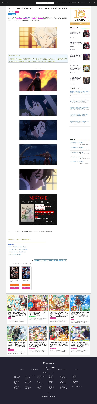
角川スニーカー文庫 (17, 376)
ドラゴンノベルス (16, 386)
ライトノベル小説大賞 (33, 316)
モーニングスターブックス (76, 383)
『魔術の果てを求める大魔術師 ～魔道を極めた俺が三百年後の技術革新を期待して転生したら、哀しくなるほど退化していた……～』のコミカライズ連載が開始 (76, 57)
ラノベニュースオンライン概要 (48, 367)
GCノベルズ (73, 380)
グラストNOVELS (63, 387)
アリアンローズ (39, 380)
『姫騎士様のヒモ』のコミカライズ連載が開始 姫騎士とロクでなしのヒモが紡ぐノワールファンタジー (75, 32)
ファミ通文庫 (74, 375)
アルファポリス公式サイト (14, 254)
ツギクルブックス (39, 375)
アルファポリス (44, 260)
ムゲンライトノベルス (63, 388)
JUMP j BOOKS (27, 382)
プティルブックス (63, 377)
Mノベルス (73, 377)
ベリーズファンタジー (17, 388)
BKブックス (15, 387)
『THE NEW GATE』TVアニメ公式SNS (17, 249)
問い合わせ (48, 369)
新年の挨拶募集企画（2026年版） (77, 142)
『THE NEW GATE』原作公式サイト (17, 252)
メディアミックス (53, 318)
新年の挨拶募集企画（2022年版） (77, 161)
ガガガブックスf (51, 378)
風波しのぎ (56, 260)
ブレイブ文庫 (62, 386)
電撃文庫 (26, 386)
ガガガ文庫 (50, 376)
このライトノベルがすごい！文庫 (77, 386)
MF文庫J (61, 380)
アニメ (17, 11)
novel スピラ (50, 382)
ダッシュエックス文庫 (63, 378)
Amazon (14, 285)
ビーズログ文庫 (39, 386)
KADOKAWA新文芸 (75, 381)
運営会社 (76, 369)
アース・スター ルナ (17, 378)
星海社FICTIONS (39, 388)
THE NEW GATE (37, 260)
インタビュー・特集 (91, 2)
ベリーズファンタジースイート (30, 375)
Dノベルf (26, 376)
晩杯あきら (50, 260)
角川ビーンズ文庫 (16, 377)
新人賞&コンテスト (81, 2)
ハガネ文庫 (38, 387)
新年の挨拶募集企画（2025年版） (77, 147)
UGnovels (73, 382)
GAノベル (38, 382)
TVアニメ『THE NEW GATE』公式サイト (18, 247)
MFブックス (62, 381)
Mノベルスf (38, 378)
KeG (65, 260)
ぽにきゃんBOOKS (51, 380)
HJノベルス (50, 383)
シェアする (12, 14)
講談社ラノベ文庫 (16, 380)
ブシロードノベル (28, 381)
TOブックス (27, 388)
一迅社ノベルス (16, 383)
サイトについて (21, 369)
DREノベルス (39, 377)
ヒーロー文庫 (74, 378)
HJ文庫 (15, 375)
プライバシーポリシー (62, 369)
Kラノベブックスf (16, 382)
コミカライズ (64, 2)
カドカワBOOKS (28, 387)
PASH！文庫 (27, 378)
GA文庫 (38, 381)
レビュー (58, 2)
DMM (14, 287)
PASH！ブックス (28, 377)
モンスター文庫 (74, 376)
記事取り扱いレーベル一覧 (48, 372)
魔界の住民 (61, 260)
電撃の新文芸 (50, 375)
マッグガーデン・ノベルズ (41, 376)
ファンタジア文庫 (51, 386)
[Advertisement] (79, 132)
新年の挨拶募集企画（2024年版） (77, 152)
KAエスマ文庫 (62, 376)
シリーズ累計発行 (72, 2)
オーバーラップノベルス (64, 383)
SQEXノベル (27, 380)
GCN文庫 (49, 388)
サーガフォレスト (39, 383)
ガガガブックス (50, 377)
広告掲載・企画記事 (34, 369)
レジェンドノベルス (28, 383)
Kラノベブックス (16, 381)
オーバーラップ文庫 (63, 382)
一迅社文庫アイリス (51, 387)
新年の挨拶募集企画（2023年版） (77, 157)
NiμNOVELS (50, 381)
